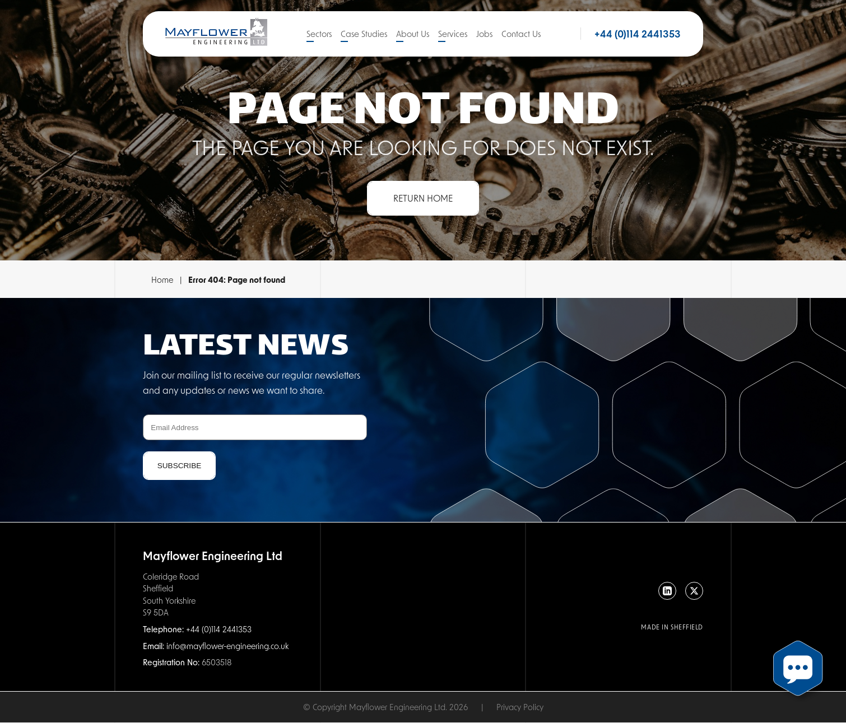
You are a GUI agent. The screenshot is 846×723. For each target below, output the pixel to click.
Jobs (484, 34)
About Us (412, 34)
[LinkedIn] (667, 591)
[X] (694, 591)
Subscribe (179, 465)
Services (452, 34)
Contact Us (521, 34)
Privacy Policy (519, 707)
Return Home (423, 198)
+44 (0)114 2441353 (637, 33)
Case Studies (364, 34)
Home (162, 279)
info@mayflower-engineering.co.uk (227, 646)
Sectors (319, 34)
